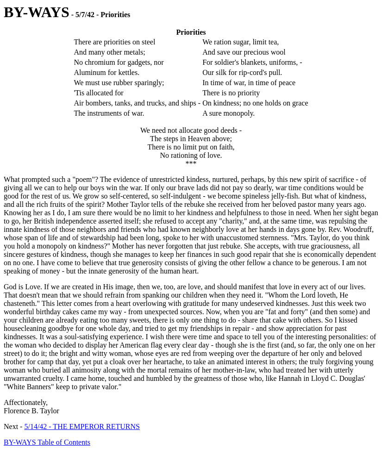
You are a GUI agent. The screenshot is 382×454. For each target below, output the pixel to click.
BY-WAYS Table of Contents (47, 442)
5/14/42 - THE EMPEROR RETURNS (82, 426)
